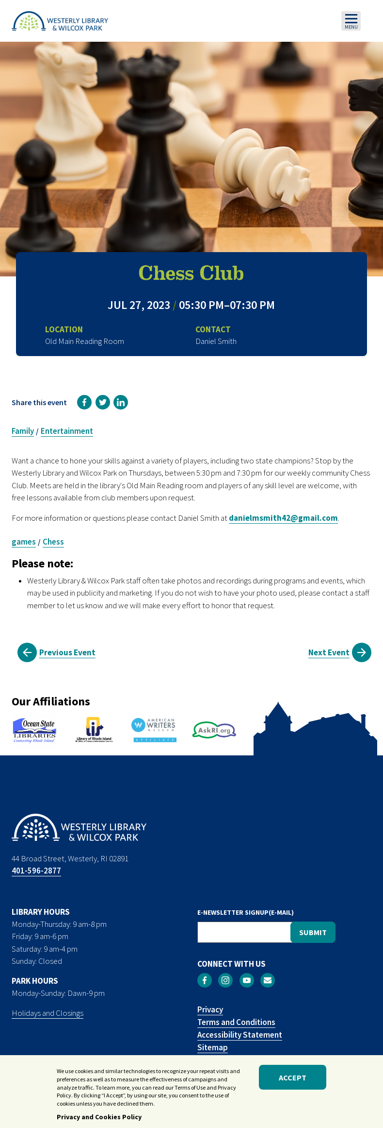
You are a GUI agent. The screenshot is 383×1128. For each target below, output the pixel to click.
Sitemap (212, 1047)
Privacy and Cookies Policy (99, 1119)
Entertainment (67, 431)
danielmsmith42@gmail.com (283, 518)
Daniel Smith (216, 341)
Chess (53, 541)
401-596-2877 (36, 870)
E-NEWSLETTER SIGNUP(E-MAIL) (245, 912)
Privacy (210, 1009)
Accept (292, 1080)
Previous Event (67, 652)
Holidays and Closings (47, 1013)
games (24, 541)
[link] (84, 402)
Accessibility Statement (239, 1034)
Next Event (329, 652)
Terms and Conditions (236, 1022)
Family (23, 431)
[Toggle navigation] (351, 21)
